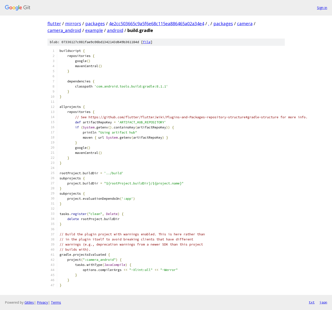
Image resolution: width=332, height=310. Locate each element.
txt (312, 302)
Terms (56, 302)
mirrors (73, 23)
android (115, 30)
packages (95, 23)
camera (245, 23)
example (94, 30)
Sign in (322, 7)
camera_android (64, 30)
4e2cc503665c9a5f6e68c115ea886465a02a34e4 (156, 23)
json (323, 302)
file (147, 42)
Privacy (42, 302)
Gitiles (29, 302)
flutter (54, 23)
